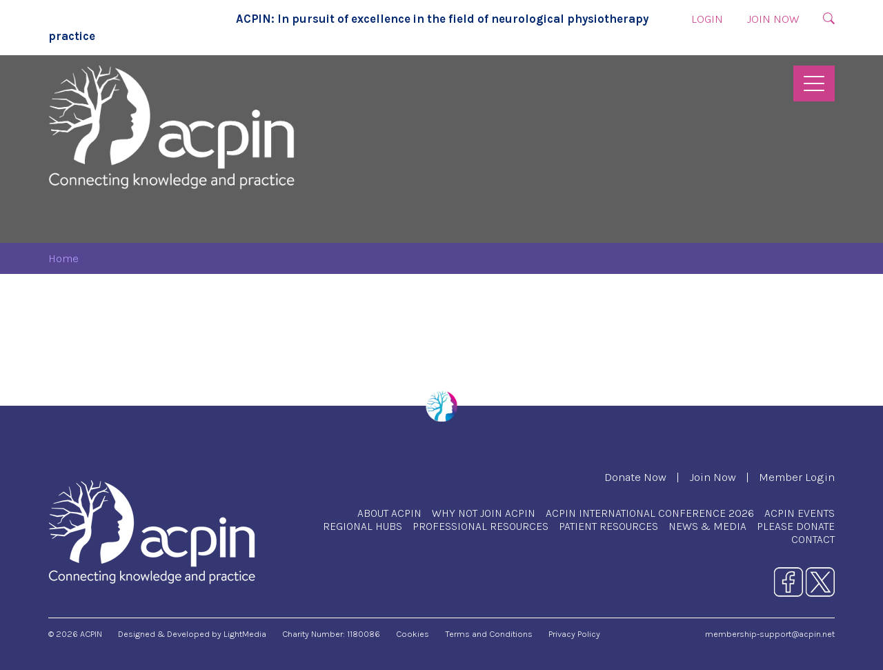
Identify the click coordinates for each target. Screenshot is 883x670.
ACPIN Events (799, 513)
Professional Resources (480, 526)
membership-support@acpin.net (770, 634)
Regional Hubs (362, 526)
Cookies (412, 634)
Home (63, 258)
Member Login (797, 477)
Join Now (773, 19)
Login (707, 19)
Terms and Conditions (489, 634)
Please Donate (796, 526)
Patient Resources (608, 526)
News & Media (707, 526)
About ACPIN (389, 513)
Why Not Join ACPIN (483, 513)
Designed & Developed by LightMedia (192, 634)
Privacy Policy (574, 634)
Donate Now (635, 477)
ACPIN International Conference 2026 (650, 513)
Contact (813, 539)
